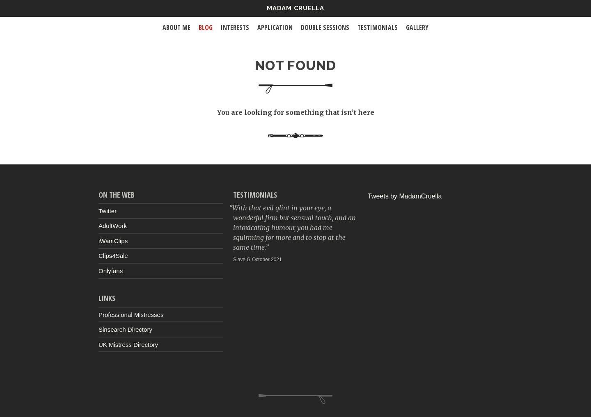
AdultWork (112, 225)
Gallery (417, 27)
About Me (176, 27)
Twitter (107, 210)
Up (295, 399)
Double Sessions (325, 27)
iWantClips (113, 240)
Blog (206, 27)
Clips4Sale (113, 255)
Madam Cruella (295, 8)
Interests (235, 27)
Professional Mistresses (130, 314)
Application (275, 27)
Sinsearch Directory (125, 329)
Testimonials (377, 27)
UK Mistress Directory (128, 344)
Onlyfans (110, 270)
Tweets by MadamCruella (405, 196)
